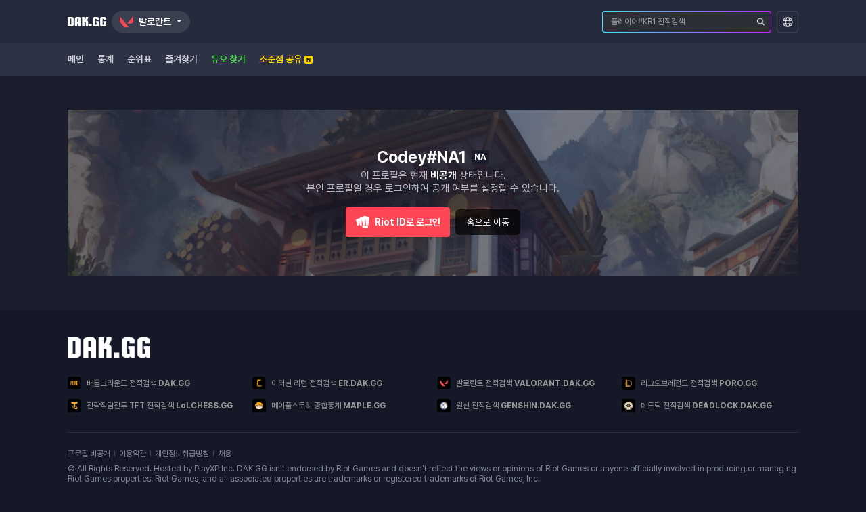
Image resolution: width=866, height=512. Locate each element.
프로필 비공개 (89, 453)
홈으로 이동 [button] (487, 222)
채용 (224, 453)
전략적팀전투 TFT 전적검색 (150, 405)
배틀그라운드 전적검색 (129, 383)
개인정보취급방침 (182, 453)
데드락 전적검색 (697, 405)
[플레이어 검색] (761, 22)
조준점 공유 (286, 59)
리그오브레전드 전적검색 (689, 383)
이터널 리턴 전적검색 (317, 383)
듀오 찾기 (228, 59)
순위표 (139, 59)
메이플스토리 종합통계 (319, 405)
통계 (105, 59)
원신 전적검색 (504, 405)
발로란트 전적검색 (516, 383)
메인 (76, 59)
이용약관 (132, 453)
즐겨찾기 (181, 59)
